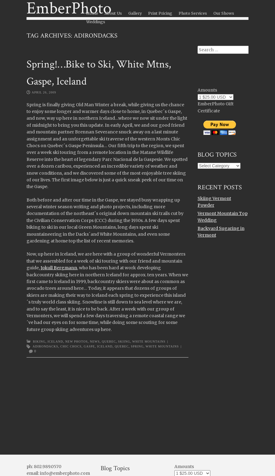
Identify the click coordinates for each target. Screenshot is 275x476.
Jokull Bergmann (58, 268)
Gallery (135, 13)
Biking (39, 341)
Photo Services (193, 13)
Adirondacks (45, 346)
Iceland (55, 341)
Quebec (109, 341)
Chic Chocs (71, 346)
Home (92, 13)
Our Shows (223, 13)
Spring (137, 346)
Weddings (95, 22)
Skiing (124, 341)
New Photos (76, 341)
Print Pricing (160, 13)
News (95, 341)
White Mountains (149, 341)
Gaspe (89, 346)
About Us (113, 13)
